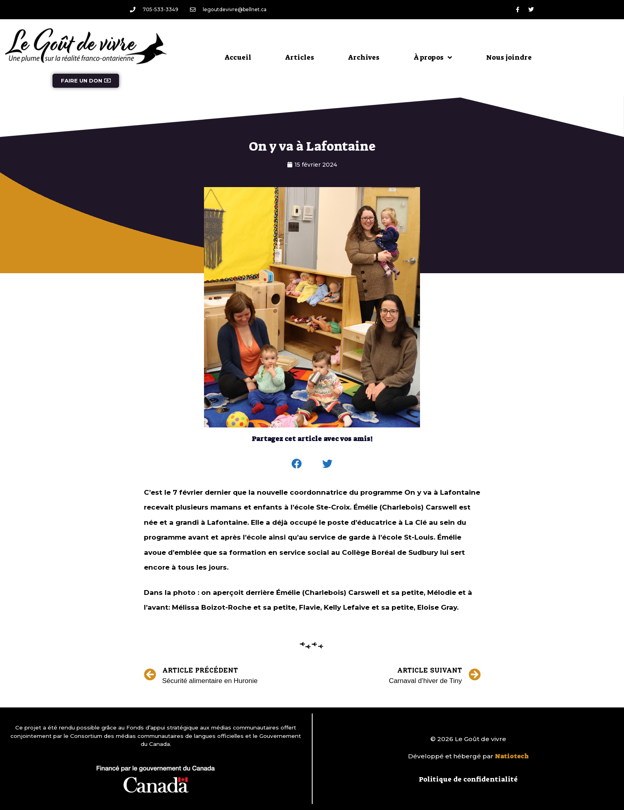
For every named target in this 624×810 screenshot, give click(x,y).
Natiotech (512, 756)
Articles (299, 57)
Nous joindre (509, 57)
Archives (364, 57)
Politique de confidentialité (468, 779)
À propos (433, 57)
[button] (296, 464)
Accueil (238, 57)
